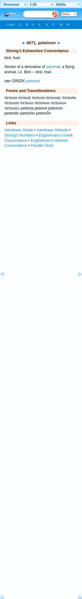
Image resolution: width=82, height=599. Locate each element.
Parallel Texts (42, 145)
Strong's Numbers (19, 135)
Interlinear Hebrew (52, 130)
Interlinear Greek (18, 130)
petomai (53, 67)
